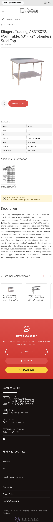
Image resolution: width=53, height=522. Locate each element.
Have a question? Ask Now (13, 3)
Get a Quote (26, 361)
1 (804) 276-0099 (16, 422)
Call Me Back (27, 370)
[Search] (26, 19)
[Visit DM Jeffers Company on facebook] (4, 439)
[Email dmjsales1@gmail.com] (45, 2)
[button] (49, 276)
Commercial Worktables (10, 25)
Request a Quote (18, 103)
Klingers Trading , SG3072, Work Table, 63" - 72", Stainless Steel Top (36, 297)
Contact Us (26, 352)
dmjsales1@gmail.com (18, 413)
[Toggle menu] (3, 11)
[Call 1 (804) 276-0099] (49, 2)
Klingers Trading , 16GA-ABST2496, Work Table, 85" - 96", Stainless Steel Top (11, 297)
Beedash (6, 513)
